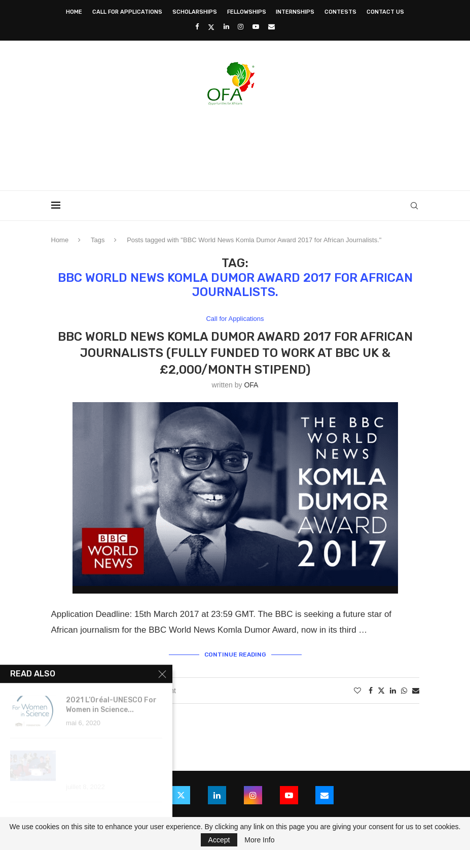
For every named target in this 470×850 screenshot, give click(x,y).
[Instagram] (240, 26)
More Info (259, 839)
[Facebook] (197, 26)
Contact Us (385, 12)
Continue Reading (235, 654)
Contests (340, 12)
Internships (295, 12)
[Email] (271, 26)
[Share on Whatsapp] (404, 690)
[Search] (414, 205)
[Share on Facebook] (371, 690)
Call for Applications (127, 12)
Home (74, 12)
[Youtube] (255, 26)
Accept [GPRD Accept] (219, 840)
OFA (251, 385)
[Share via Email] (415, 690)
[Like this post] (357, 690)
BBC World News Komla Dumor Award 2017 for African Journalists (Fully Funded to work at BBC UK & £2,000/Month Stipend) (235, 353)
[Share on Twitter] (381, 690)
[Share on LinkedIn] (393, 690)
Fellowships (246, 12)
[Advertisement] (235, 145)
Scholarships (194, 12)
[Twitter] (211, 27)
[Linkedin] (226, 26)
